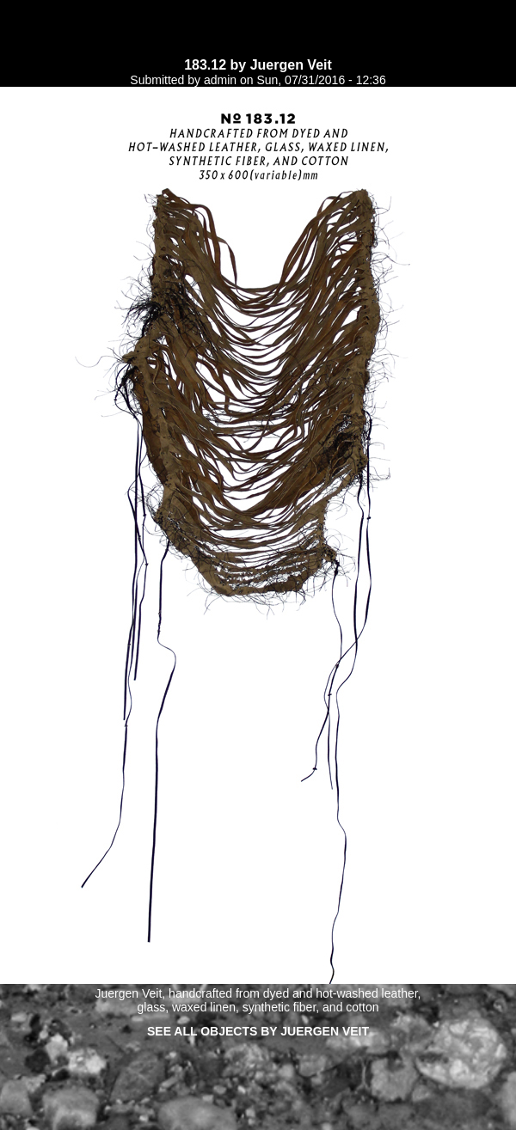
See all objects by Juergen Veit (258, 1031)
